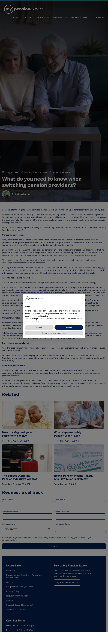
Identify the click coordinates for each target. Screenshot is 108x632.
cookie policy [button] (42, 316)
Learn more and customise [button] (54, 333)
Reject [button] (39, 327)
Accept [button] (69, 327)
